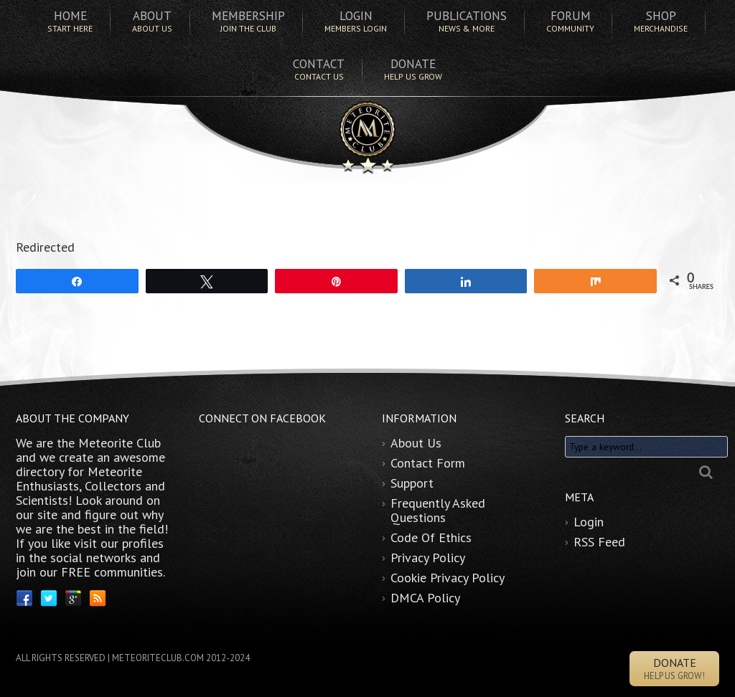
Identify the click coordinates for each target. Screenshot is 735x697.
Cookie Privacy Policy (447, 577)
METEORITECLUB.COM (158, 658)
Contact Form (427, 463)
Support (412, 483)
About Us (415, 443)
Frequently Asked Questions (437, 510)
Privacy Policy (427, 557)
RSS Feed (599, 542)
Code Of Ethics (431, 537)
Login (589, 521)
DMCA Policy (425, 597)
